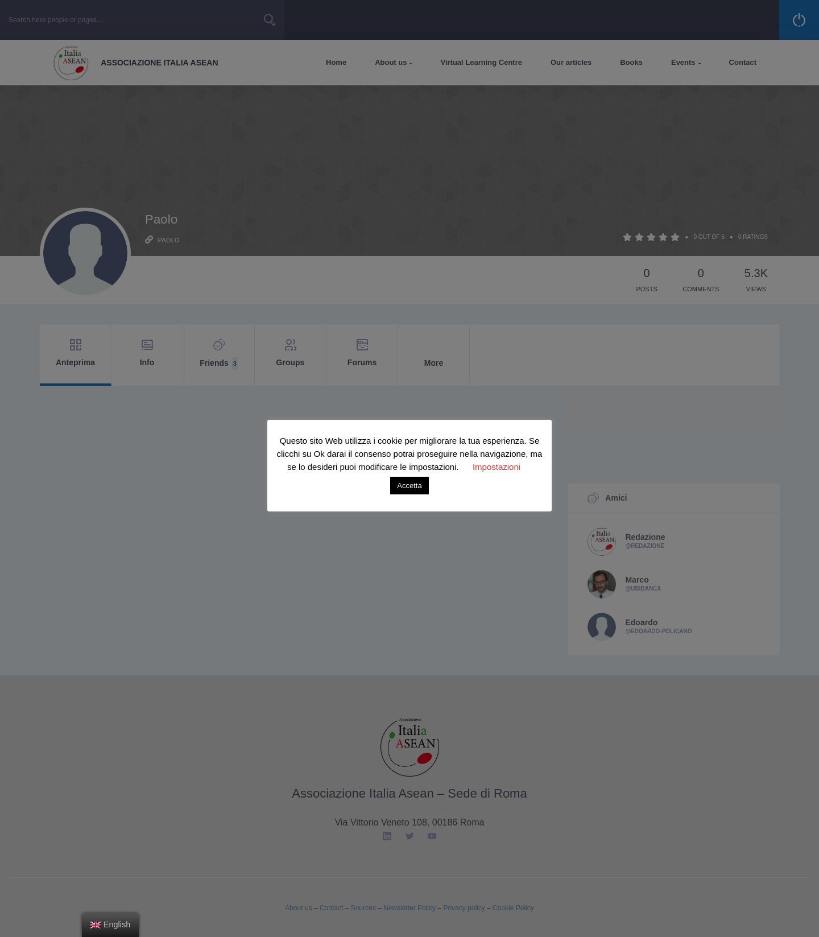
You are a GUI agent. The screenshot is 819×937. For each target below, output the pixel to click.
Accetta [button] (409, 485)
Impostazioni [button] (496, 467)
